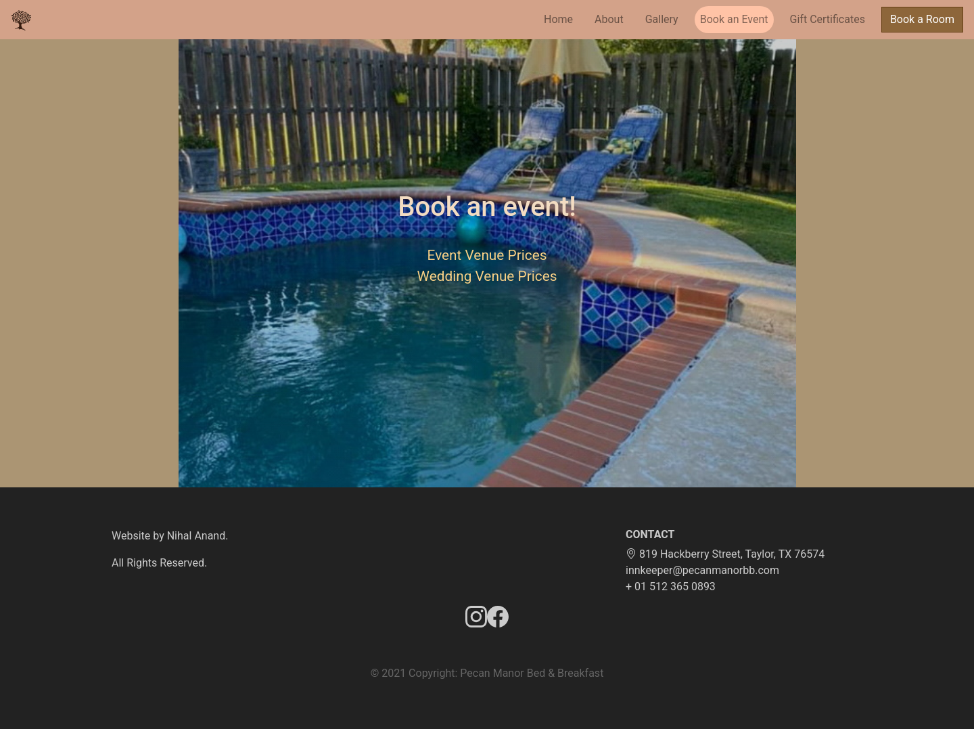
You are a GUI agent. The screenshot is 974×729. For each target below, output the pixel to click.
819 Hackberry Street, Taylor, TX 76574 (725, 554)
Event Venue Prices (487, 255)
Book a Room (922, 19)
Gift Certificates (827, 19)
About (609, 19)
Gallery (661, 19)
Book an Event (734, 19)
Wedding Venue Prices (487, 276)
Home (558, 19)
